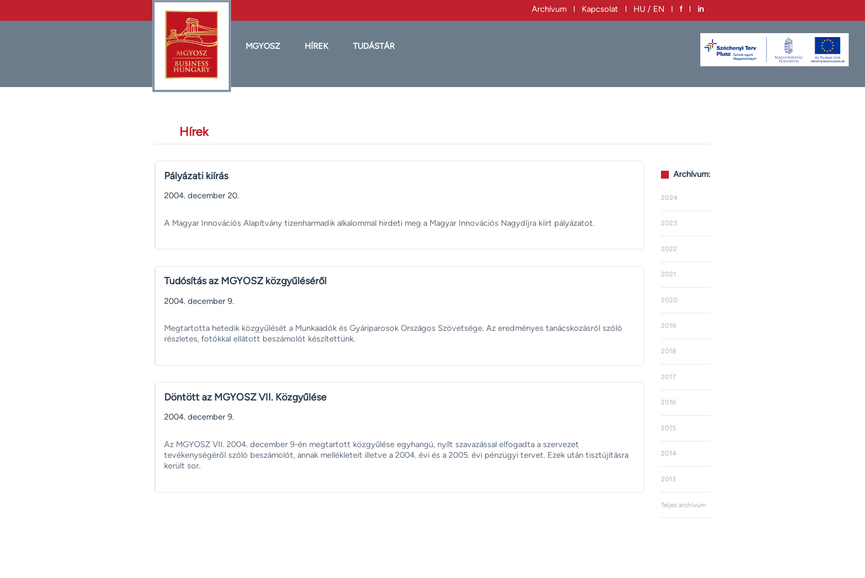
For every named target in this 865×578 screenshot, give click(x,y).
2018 (668, 351)
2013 (668, 479)
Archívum (549, 9)
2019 (668, 326)
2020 (669, 300)
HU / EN (648, 9)
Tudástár (374, 46)
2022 (669, 249)
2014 (668, 453)
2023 (669, 223)
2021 (668, 274)
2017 (668, 377)
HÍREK (316, 46)
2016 (668, 402)
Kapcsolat (600, 9)
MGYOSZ (263, 46)
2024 (669, 198)
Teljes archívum (683, 505)
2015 (668, 428)
